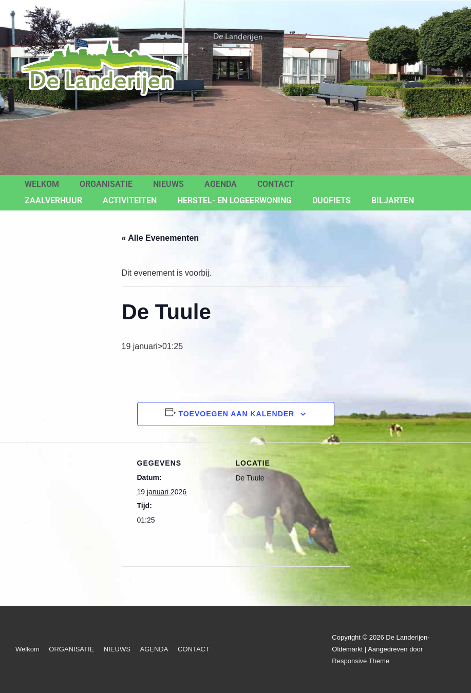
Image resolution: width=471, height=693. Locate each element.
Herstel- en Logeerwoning (234, 200)
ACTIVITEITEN (130, 200)
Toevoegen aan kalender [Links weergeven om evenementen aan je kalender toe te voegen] (236, 414)
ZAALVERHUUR (53, 200)
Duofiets (331, 200)
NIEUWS (168, 184)
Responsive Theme (360, 661)
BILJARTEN (392, 200)
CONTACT (275, 184)
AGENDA (220, 184)
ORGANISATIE (106, 184)
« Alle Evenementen (160, 238)
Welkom (42, 184)
